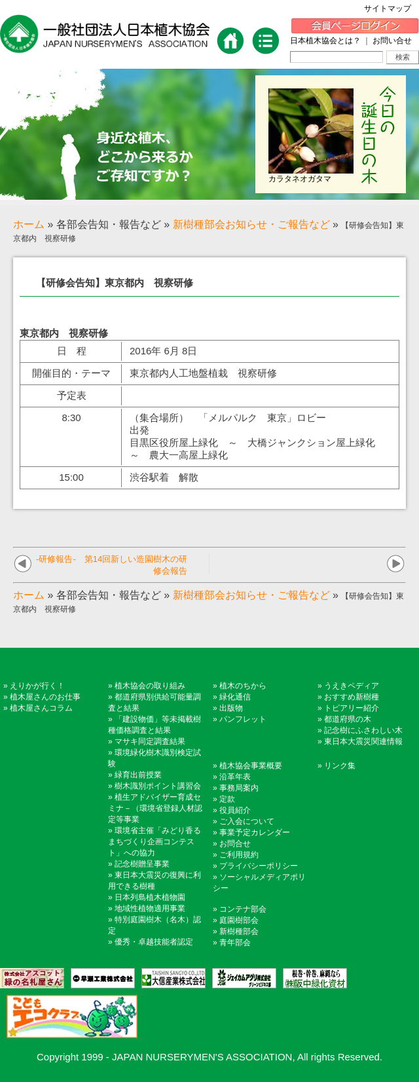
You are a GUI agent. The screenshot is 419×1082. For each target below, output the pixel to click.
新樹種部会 (239, 931)
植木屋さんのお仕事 (45, 696)
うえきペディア (351, 685)
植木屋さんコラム (41, 708)
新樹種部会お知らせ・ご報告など (251, 224)
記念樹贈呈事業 (142, 863)
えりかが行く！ (37, 685)
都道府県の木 (347, 719)
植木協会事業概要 (250, 765)
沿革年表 (235, 776)
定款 (227, 799)
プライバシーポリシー (258, 865)
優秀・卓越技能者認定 (154, 941)
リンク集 (339, 765)
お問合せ (235, 843)
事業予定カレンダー (254, 832)
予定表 (71, 395)
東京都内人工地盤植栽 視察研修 (203, 373)
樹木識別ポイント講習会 (158, 786)
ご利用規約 (239, 854)
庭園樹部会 (239, 920)
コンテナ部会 (242, 909)
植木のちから (242, 685)
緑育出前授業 (138, 774)
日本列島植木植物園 (150, 897)
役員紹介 (235, 810)
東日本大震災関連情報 (363, 741)
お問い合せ (392, 40)
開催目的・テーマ (71, 373)
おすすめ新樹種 (351, 696)
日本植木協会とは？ (325, 40)
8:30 (71, 417)
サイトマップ (391, 8)
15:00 (71, 477)
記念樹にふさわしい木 (363, 730)
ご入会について (246, 821)
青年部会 (235, 942)
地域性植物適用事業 (150, 908)
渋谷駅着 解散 (164, 477)
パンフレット (242, 719)
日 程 (71, 350)
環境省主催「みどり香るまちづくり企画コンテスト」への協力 (154, 841)
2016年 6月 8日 (163, 350)
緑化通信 (235, 696)
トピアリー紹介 (351, 708)
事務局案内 (239, 788)
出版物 (231, 708)
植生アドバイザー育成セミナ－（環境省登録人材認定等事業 (155, 808)
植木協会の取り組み (150, 685)
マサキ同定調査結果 (150, 741)
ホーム (29, 224)
